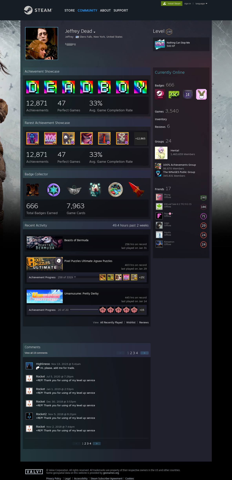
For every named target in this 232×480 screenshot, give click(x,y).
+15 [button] (142, 309)
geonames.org (111, 472)
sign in (187, 3)
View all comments (36, 353)
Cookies (129, 478)
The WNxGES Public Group (179, 172)
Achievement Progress (42, 277)
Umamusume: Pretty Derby (81, 293)
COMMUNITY (87, 10)
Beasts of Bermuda (76, 240)
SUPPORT (121, 10)
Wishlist (131, 322)
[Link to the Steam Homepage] (41, 13)
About (105, 10)
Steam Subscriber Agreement (106, 478)
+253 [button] (142, 277)
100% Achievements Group (179, 164)
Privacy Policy (53, 478)
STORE (70, 10)
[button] (181, 31)
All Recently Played (111, 322)
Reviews (144, 322)
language (200, 3)
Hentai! (175, 150)
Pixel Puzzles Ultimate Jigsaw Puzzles (88, 261)
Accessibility (81, 478)
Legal (68, 478)
